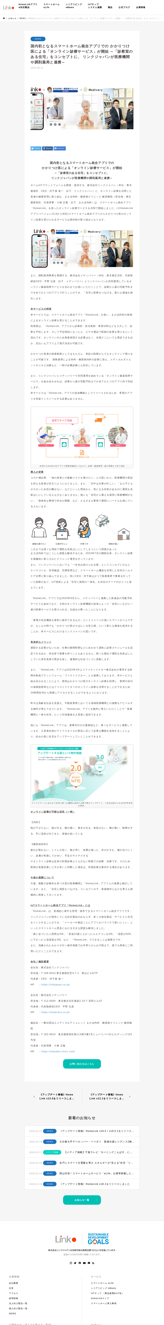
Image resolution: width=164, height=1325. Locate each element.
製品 (110, 7)
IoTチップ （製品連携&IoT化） (107, 1293)
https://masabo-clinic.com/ (58, 1051)
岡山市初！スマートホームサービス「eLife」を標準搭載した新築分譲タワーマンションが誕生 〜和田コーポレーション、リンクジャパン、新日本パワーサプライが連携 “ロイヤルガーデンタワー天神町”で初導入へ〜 (97, 1173)
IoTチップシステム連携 (95, 6)
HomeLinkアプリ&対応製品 (28, 6)
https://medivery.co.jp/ (55, 1012)
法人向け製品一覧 (18, 1303)
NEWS (38, 39)
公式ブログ (124, 7)
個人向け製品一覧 (18, 1308)
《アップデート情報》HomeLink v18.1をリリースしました (94, 1184)
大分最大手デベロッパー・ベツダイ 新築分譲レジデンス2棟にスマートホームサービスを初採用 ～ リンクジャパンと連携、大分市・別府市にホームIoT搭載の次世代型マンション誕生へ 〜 (97, 1141)
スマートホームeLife (52, 6)
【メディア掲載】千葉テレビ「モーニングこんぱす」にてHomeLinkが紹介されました (99, 1152)
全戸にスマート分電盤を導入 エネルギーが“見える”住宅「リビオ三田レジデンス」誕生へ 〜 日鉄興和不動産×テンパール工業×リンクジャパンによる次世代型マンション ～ (97, 1163)
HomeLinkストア (100, 1298)
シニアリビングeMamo (74, 6)
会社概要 (13, 1283)
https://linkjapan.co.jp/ (55, 984)
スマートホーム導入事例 (104, 1303)
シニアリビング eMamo (103, 1288)
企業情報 (140, 7)
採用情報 (13, 1298)
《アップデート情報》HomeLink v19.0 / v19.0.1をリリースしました (97, 1131)
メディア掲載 (52, 1152)
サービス (96, 1276)
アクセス (13, 1293)
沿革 (11, 1288)
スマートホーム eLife (102, 1283)
